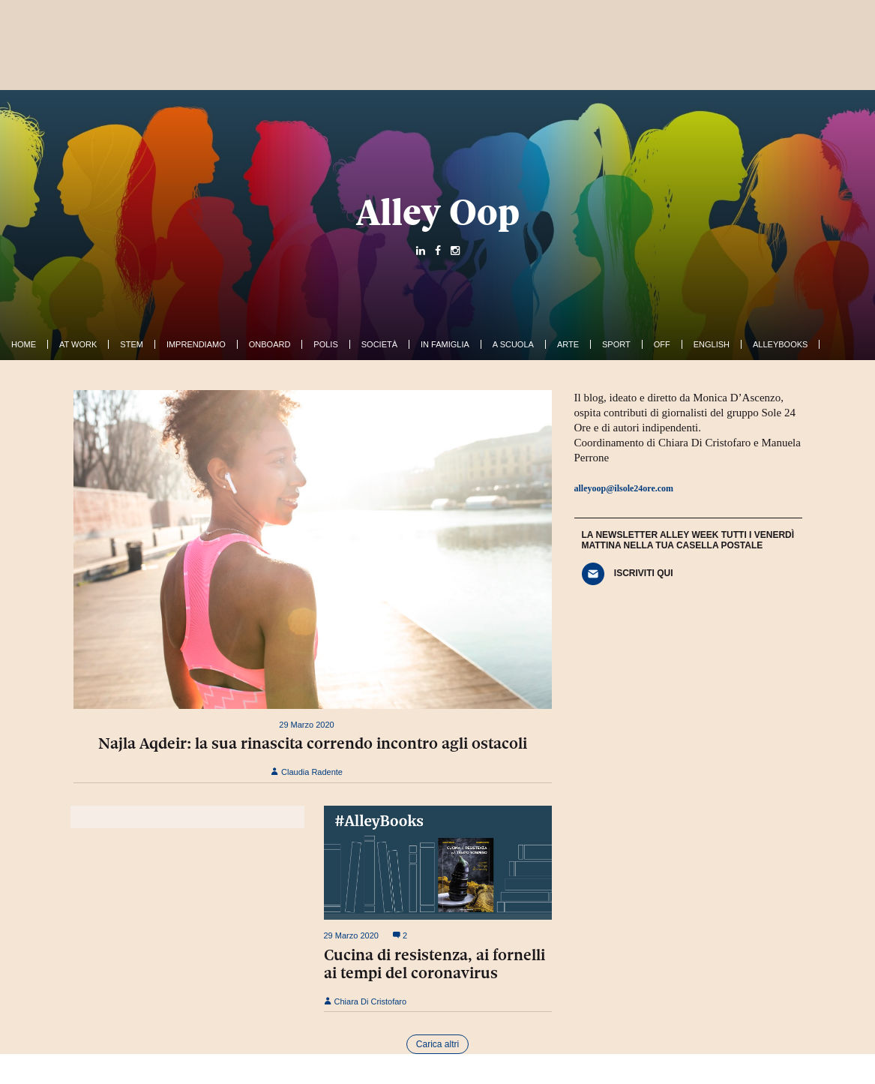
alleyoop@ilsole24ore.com (624, 488)
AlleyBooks (780, 344)
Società (379, 344)
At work (78, 344)
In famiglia (445, 344)
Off (662, 344)
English (712, 344)
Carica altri (437, 1044)
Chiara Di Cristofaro (365, 1001)
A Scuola (513, 344)
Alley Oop (438, 212)
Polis (325, 344)
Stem (131, 344)
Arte (568, 344)
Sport (616, 344)
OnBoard (270, 344)
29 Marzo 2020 (306, 724)
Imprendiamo (196, 344)
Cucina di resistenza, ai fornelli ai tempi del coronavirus (434, 964)
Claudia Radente (307, 771)
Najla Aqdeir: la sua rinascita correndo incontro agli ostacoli (312, 743)
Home (23, 344)
